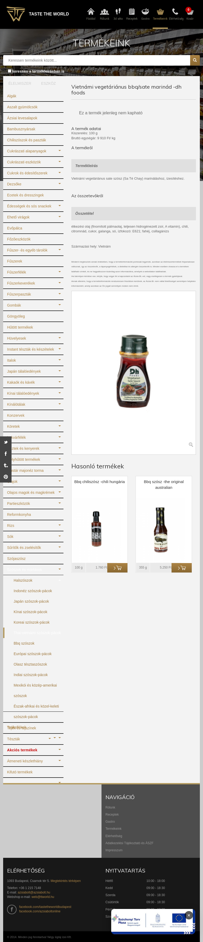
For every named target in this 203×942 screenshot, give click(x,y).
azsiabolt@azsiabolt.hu (34, 892)
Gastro (110, 821)
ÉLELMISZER (18, 83)
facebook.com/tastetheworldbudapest (45, 907)
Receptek (112, 814)
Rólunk (110, 807)
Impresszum (113, 850)
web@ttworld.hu (42, 897)
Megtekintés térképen (66, 881)
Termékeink (113, 829)
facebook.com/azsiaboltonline (39, 911)
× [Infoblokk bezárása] (188, 915)
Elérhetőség (113, 836)
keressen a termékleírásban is (38, 71)
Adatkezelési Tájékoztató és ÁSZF (129, 843)
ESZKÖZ (48, 83)
